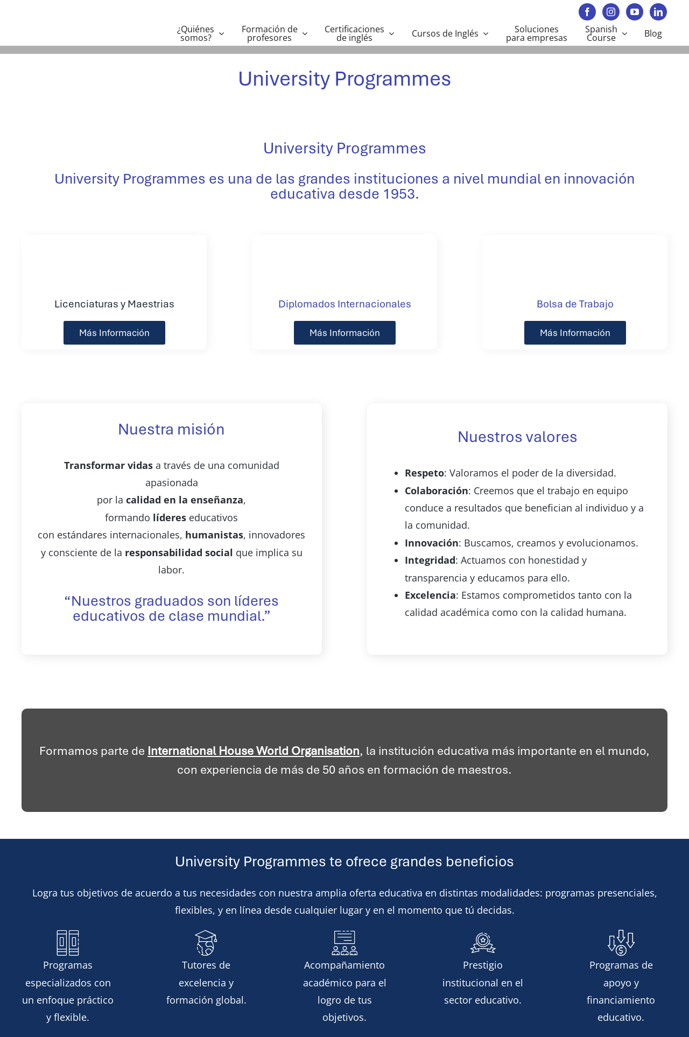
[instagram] (611, 12)
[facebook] (587, 12)
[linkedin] (658, 12)
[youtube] (634, 12)
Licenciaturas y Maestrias (114, 304)
